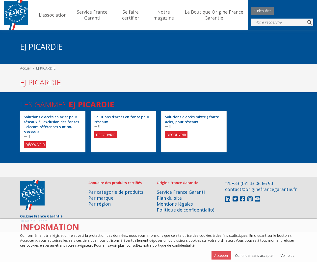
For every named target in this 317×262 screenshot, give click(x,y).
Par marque (100, 198)
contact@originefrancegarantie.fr (261, 189)
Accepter (221, 255)
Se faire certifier (130, 15)
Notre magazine (163, 15)
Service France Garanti (92, 15)
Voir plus (287, 255)
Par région (99, 204)
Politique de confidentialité (185, 210)
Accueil (25, 68)
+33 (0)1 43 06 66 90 (252, 183)
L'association (53, 15)
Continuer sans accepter (254, 255)
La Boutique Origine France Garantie (214, 15)
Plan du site (169, 198)
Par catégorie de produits (115, 192)
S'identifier (262, 10)
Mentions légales (175, 204)
